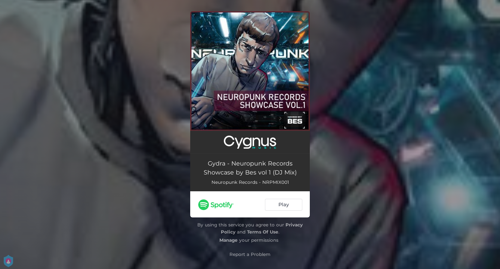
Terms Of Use (262, 232)
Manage (228, 240)
